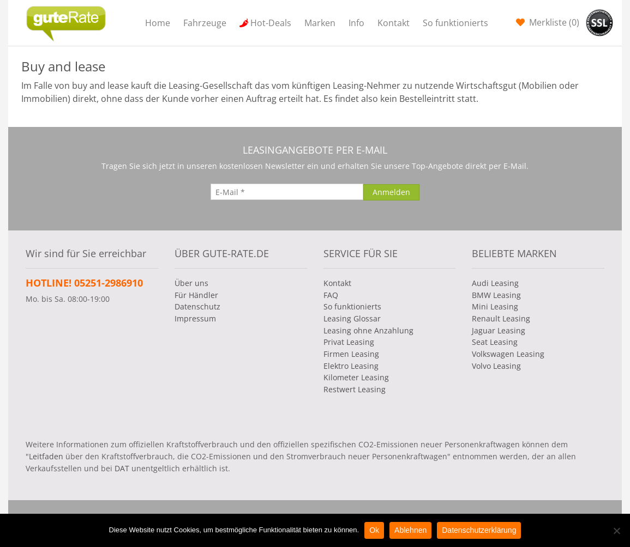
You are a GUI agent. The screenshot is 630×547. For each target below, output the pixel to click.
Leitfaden (46, 456)
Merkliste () (553, 22)
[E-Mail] (287, 192)
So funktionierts (455, 23)
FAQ (330, 295)
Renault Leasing (501, 318)
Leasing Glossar (352, 318)
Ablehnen (410, 530)
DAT (122, 468)
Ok (374, 530)
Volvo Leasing (496, 366)
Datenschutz (197, 306)
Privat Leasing (348, 342)
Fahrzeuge (204, 23)
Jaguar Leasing (498, 330)
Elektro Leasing (351, 366)
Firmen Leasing (351, 354)
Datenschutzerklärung (479, 530)
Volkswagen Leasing (508, 354)
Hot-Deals (270, 23)
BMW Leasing (496, 295)
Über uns (191, 283)
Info (356, 23)
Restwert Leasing (354, 389)
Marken (319, 23)
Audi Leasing (495, 283)
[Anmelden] (391, 192)
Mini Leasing (495, 306)
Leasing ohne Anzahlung (368, 330)
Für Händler (196, 295)
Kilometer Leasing (356, 377)
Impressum (195, 318)
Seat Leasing (495, 342)
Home (157, 23)
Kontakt (393, 23)
